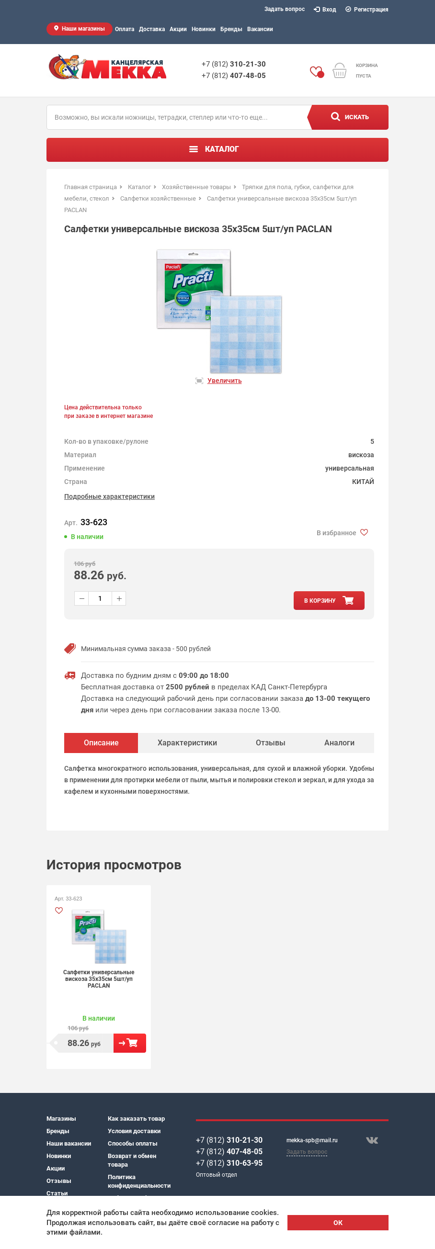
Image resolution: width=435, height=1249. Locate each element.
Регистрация (367, 9)
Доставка (152, 29)
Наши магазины (83, 28)
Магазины (61, 1118)
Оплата (124, 29)
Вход (325, 9)
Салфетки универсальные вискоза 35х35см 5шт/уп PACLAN (98, 979)
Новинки (204, 29)
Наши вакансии (68, 1143)
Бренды (231, 29)
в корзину (320, 600)
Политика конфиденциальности (138, 1181)
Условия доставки (134, 1131)
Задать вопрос (284, 9)
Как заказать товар (136, 1118)
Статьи (57, 1193)
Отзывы (58, 1180)
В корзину (130, 1043)
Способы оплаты (133, 1143)
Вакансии (260, 29)
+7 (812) (234, 64)
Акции (178, 29)
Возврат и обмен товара (132, 1160)
